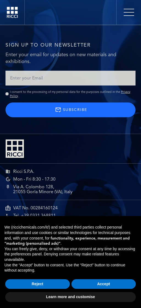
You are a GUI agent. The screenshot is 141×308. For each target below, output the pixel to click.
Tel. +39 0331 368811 (34, 215)
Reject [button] (37, 284)
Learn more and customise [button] (70, 297)
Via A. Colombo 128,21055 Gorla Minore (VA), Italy (43, 189)
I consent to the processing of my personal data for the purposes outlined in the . (70, 94)
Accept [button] (103, 284)
